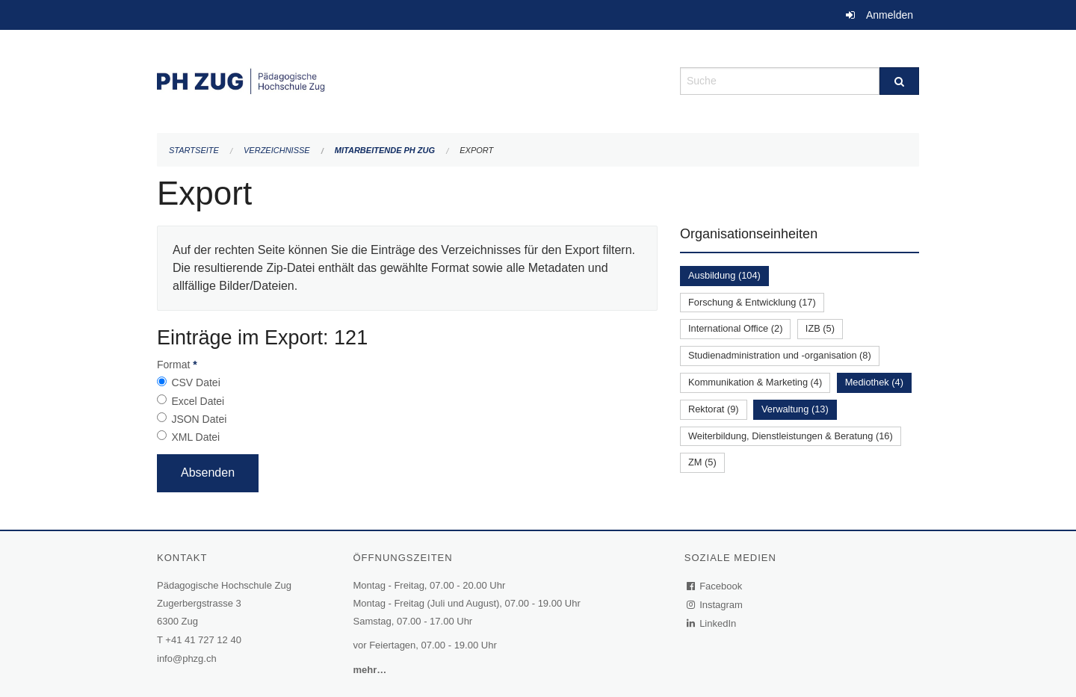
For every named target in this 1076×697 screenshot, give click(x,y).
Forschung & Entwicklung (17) (752, 302)
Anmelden (889, 15)
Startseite (194, 150)
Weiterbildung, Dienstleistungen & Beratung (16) (790, 436)
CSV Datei (195, 382)
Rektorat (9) (713, 409)
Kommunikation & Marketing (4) (755, 382)
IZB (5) (820, 328)
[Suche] (899, 81)
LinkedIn (712, 623)
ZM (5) (702, 462)
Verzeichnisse (277, 150)
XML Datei (195, 437)
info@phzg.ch (187, 658)
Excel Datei (197, 401)
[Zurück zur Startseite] (407, 79)
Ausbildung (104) (724, 275)
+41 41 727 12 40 (203, 639)
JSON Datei (198, 419)
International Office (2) (735, 328)
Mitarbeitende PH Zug (385, 150)
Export (476, 150)
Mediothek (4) (874, 382)
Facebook (715, 586)
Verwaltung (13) (795, 409)
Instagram (715, 604)
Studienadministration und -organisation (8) (779, 355)
